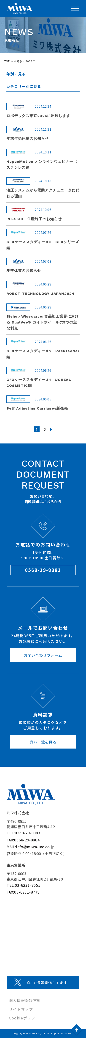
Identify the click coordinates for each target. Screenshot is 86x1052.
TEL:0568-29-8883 (23, 832)
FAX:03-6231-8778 (23, 892)
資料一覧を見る (43, 742)
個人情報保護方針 (25, 1000)
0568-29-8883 (43, 570)
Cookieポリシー (24, 1018)
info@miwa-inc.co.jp (35, 846)
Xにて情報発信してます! (48, 982)
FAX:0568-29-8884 (23, 840)
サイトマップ (21, 1009)
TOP (7, 61)
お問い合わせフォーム (43, 655)
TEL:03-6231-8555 (23, 885)
